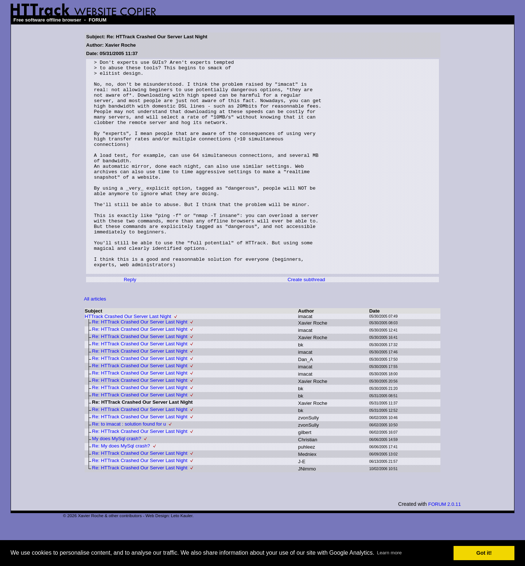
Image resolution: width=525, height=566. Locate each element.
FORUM (97, 20)
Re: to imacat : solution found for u (129, 466)
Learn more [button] (389, 552)
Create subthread (306, 322)
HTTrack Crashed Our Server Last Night (128, 359)
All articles (95, 341)
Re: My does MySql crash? (121, 488)
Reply (130, 322)
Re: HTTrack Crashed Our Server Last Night (139, 364)
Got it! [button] (484, 553)
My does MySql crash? (116, 481)
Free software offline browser (47, 20)
